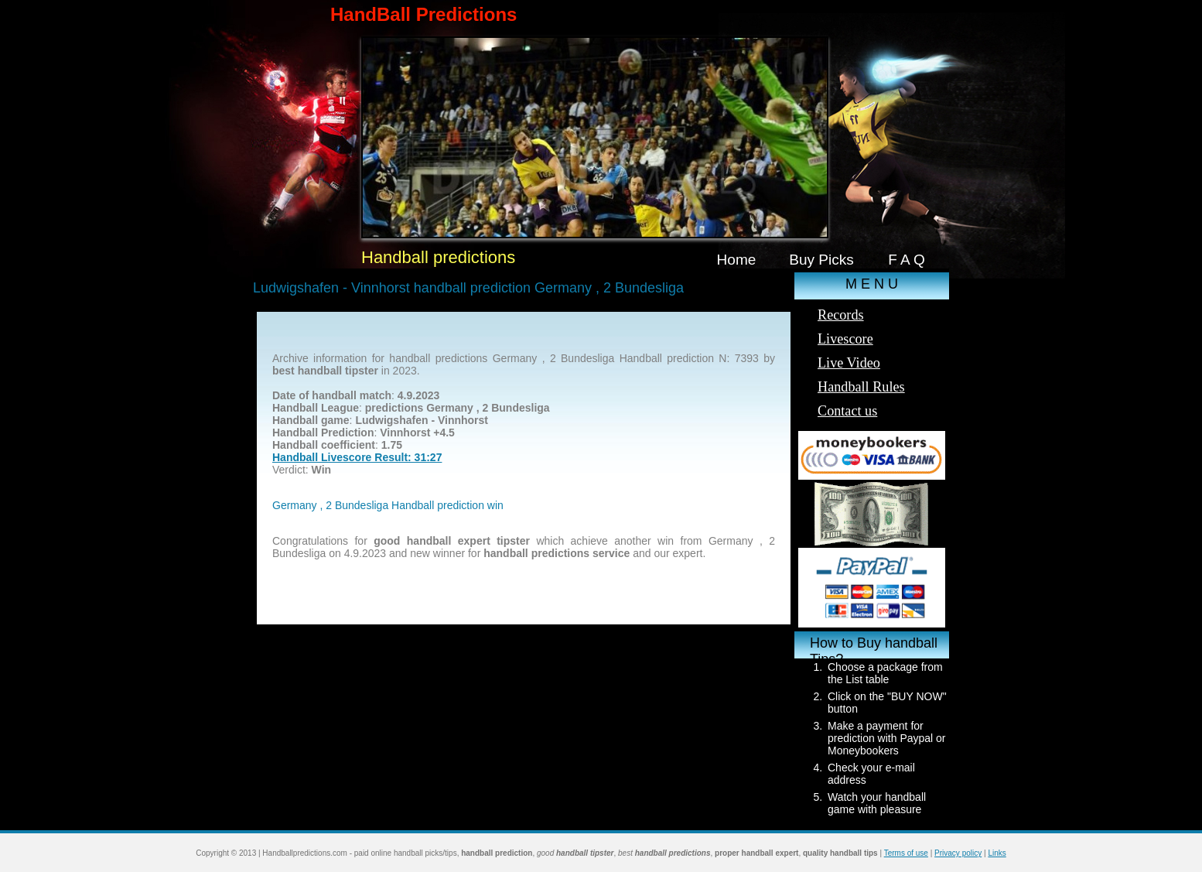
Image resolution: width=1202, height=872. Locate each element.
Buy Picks (821, 259)
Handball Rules (861, 387)
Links (997, 853)
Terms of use (906, 853)
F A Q (906, 259)
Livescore (845, 339)
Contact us (847, 411)
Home (736, 259)
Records (841, 315)
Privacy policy (958, 853)
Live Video (849, 363)
